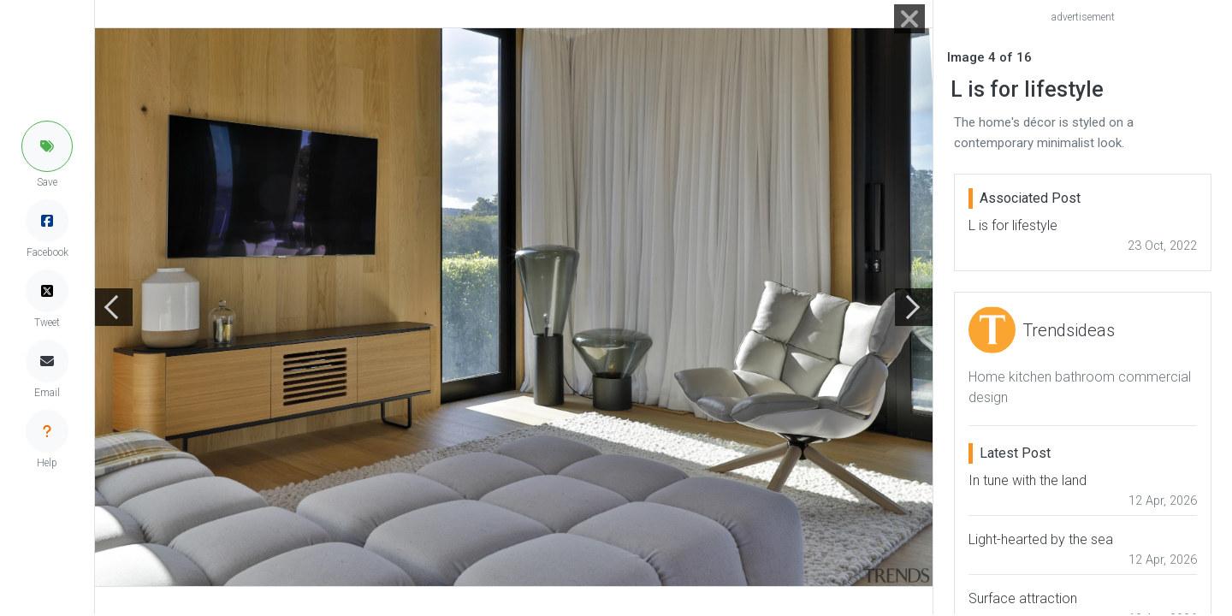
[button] (47, 146)
